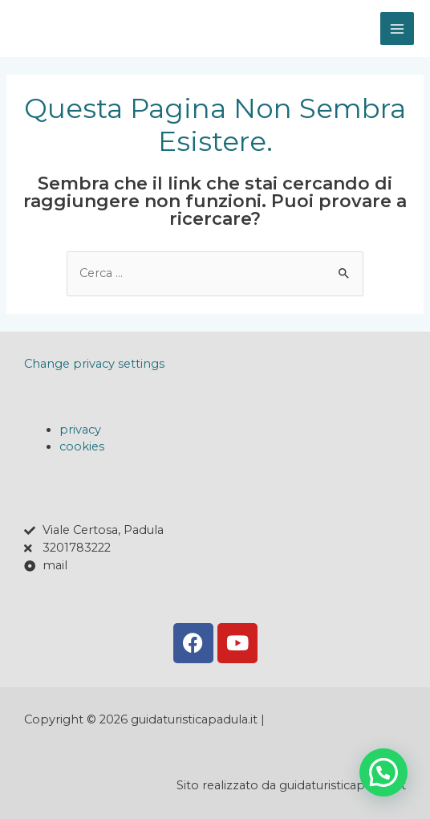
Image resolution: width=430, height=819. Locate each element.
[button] (383, 772)
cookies (81, 446)
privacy (80, 429)
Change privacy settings (94, 364)
